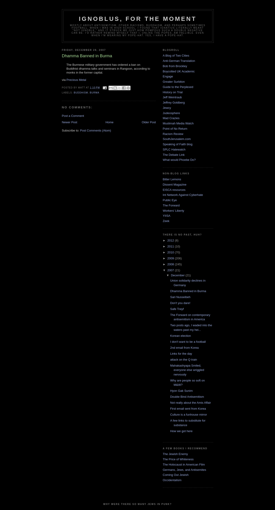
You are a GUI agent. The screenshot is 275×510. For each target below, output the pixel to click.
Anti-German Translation (179, 61)
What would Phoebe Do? (179, 160)
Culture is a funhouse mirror (188, 414)
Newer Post (69, 122)
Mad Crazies (171, 118)
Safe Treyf (177, 309)
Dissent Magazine (174, 184)
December (178, 275)
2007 (171, 270)
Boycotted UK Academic (179, 71)
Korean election (180, 335)
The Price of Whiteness (178, 459)
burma (94, 92)
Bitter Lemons (172, 179)
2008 (171, 264)
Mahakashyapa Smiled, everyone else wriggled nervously (187, 370)
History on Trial (173, 92)
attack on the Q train (183, 359)
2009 (171, 258)
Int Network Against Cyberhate (183, 195)
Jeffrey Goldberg (174, 102)
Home (110, 122)
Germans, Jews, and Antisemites (184, 470)
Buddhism (81, 92)
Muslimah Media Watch (178, 123)
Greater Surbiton (174, 81)
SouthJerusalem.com (177, 139)
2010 (171, 252)
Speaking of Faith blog (177, 144)
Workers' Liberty (173, 210)
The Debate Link (174, 154)
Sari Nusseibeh (180, 297)
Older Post (149, 122)
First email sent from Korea (188, 408)
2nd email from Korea (184, 347)
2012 (171, 240)
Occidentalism (172, 480)
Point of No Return (175, 128)
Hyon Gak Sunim (181, 390)
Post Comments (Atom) (95, 130)
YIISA (166, 215)
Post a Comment (73, 116)
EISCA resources (174, 190)
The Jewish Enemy (175, 454)
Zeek (166, 221)
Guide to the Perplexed (178, 87)
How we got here (181, 431)
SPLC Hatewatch (174, 149)
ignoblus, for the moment (138, 18)
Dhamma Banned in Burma (188, 291)
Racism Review (173, 134)
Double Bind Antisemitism (187, 396)
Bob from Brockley (175, 66)
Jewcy (167, 108)
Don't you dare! (180, 303)
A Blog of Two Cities (176, 55)
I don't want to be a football (188, 341)
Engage (168, 76)
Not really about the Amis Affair (190, 402)
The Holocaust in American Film (184, 464)
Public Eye (170, 200)
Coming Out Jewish (176, 475)
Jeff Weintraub (172, 97)
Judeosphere (171, 113)
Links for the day (181, 353)
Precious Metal (76, 80)
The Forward (171, 205)
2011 (171, 246)
